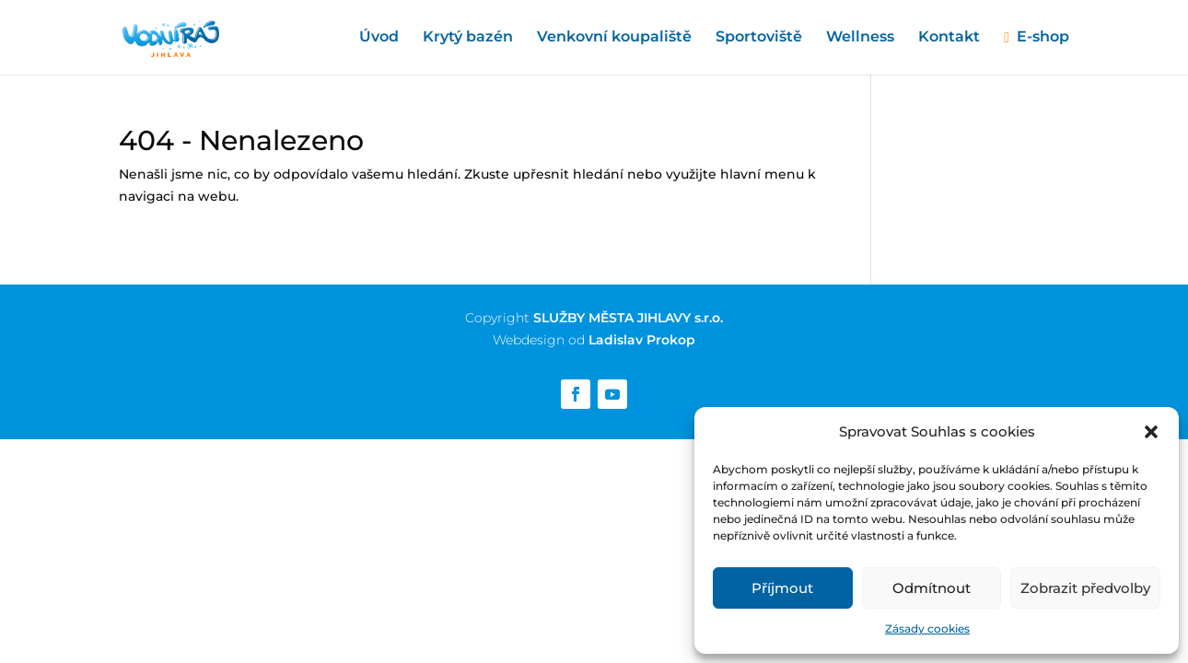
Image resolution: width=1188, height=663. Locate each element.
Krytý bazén (468, 37)
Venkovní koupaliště (614, 37)
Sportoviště (759, 37)
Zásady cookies (927, 628)
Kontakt (949, 37)
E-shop (1043, 37)
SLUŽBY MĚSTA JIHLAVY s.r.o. (628, 317)
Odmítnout (931, 588)
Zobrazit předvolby (1085, 588)
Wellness (860, 37)
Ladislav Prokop (641, 340)
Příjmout (782, 588)
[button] (1151, 432)
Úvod (379, 37)
